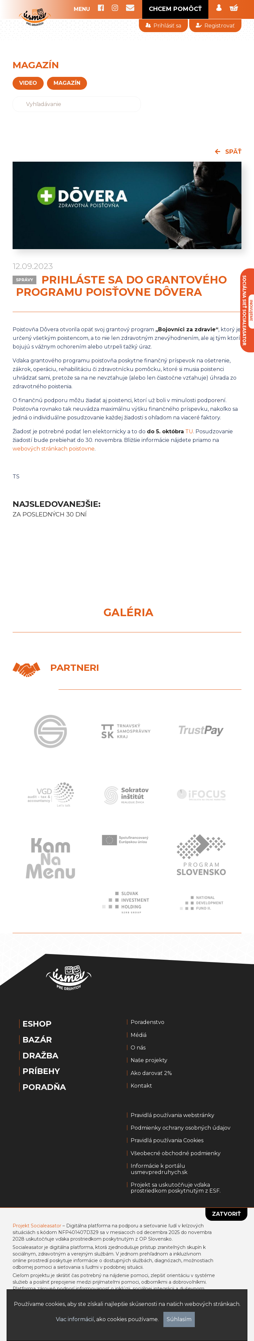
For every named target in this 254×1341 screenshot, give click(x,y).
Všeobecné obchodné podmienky (176, 1153)
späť (228, 151)
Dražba (40, 1055)
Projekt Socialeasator (37, 1226)
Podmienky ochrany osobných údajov (181, 1128)
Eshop (37, 1024)
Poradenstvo (147, 1022)
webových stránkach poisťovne (54, 449)
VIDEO (28, 83)
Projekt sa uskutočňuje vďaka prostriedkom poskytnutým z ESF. (176, 1188)
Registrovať (215, 26)
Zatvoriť (226, 1214)
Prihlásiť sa (163, 26)
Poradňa (44, 1087)
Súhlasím (179, 1319)
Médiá (139, 1035)
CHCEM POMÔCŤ (175, 9)
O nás (138, 1048)
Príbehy (41, 1071)
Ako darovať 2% (151, 1073)
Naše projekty (149, 1060)
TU (189, 431)
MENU (82, 9)
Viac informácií (75, 1319)
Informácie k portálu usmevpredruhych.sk (159, 1169)
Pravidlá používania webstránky (172, 1115)
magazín (67, 83)
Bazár (37, 1040)
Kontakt (141, 1086)
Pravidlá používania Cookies (167, 1141)
